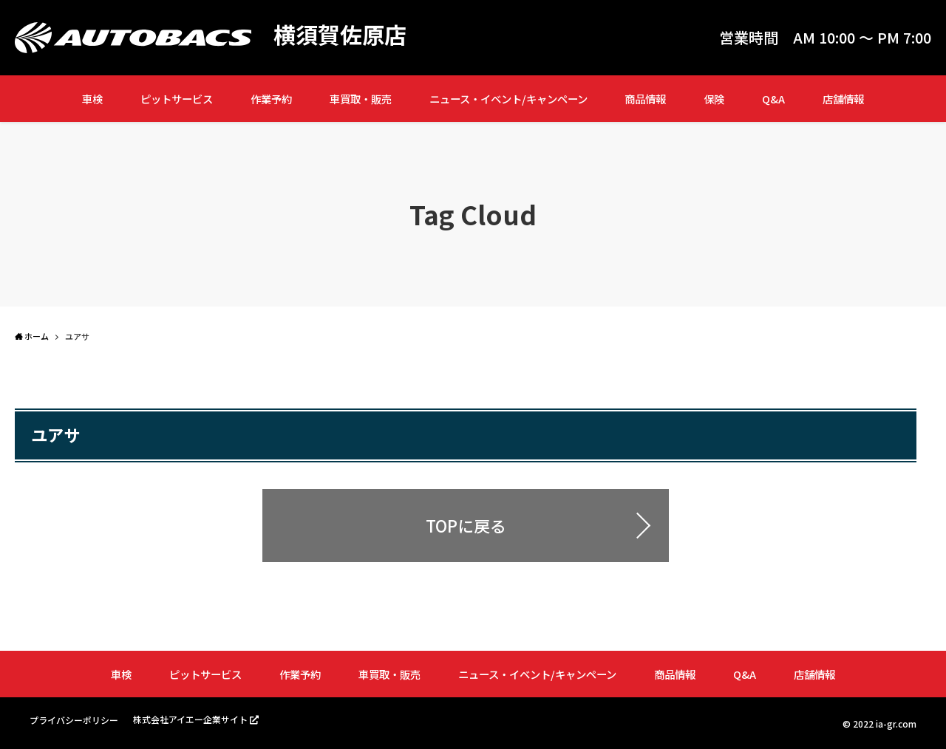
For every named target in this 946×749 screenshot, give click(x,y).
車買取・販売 (361, 98)
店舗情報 (843, 98)
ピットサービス (176, 98)
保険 (714, 98)
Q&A (773, 98)
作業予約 (271, 98)
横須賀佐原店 (339, 34)
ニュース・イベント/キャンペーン (508, 98)
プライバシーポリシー (74, 720)
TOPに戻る (466, 525)
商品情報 (645, 98)
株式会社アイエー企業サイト (190, 719)
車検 (92, 98)
